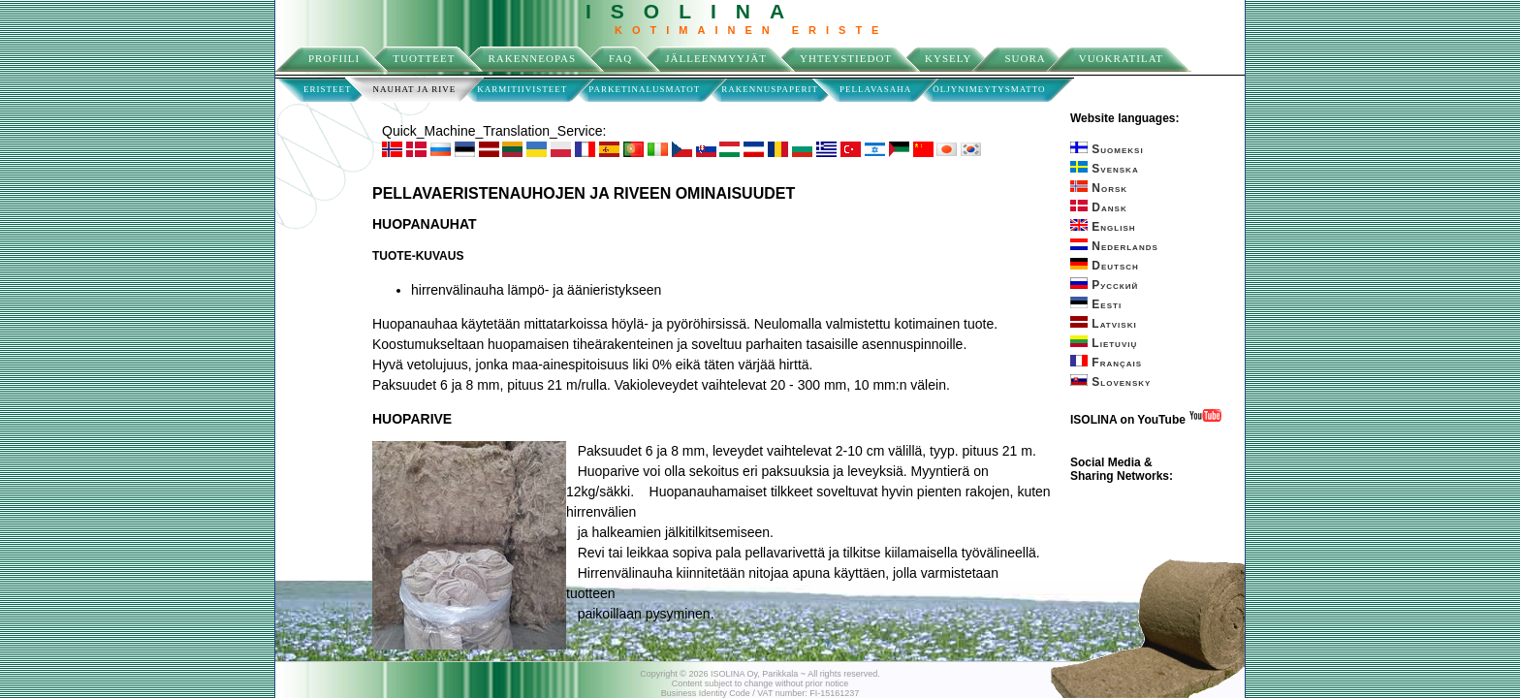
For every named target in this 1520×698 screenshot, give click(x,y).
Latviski (1103, 324)
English (1103, 227)
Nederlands (1114, 246)
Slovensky (1110, 382)
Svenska (1104, 168)
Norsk (1098, 188)
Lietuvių (1103, 343)
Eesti (1096, 304)
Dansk (1098, 207)
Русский (1104, 285)
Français (1106, 362)
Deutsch (1104, 265)
